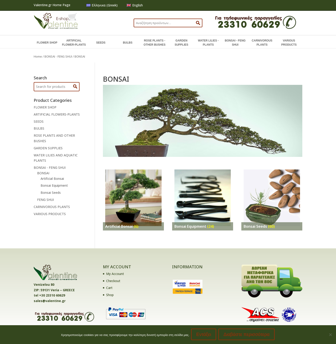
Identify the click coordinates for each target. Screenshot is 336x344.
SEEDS (100, 42)
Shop (110, 295)
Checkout (113, 281)
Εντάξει (204, 334)
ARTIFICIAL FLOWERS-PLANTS (57, 114)
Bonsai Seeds (51, 192)
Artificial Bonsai (52, 178)
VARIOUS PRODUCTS (289, 42)
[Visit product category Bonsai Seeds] (272, 197)
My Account (115, 274)
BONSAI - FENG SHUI (235, 42)
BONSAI (43, 173)
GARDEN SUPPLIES (181, 42)
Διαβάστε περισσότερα (247, 334)
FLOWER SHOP (47, 42)
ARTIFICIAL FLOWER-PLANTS (74, 42)
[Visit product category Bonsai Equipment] (202, 197)
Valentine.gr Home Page (52, 5)
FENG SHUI (45, 199)
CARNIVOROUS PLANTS (262, 42)
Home (38, 56)
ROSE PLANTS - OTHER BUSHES (154, 42)
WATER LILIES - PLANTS (208, 42)
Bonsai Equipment (54, 185)
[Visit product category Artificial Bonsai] (133, 197)
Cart (109, 288)
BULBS (127, 42)
